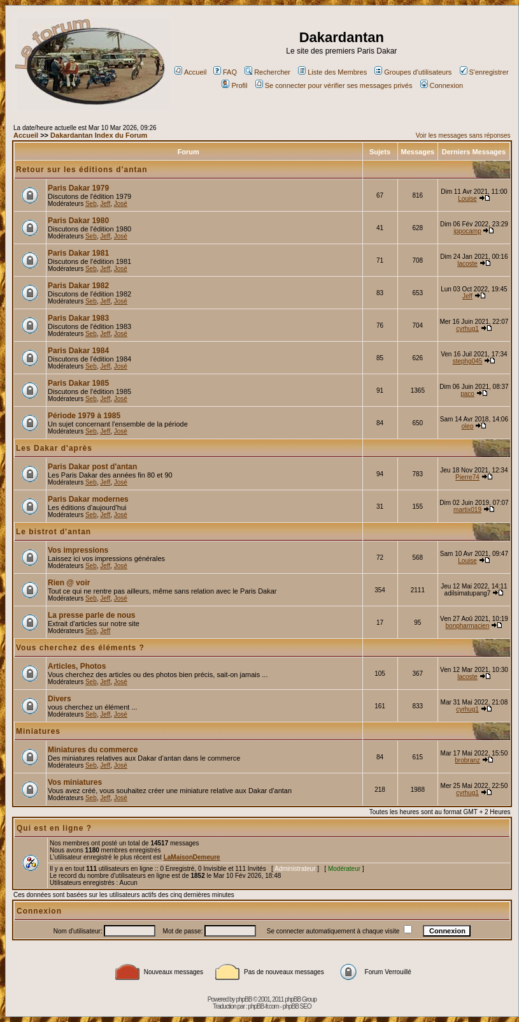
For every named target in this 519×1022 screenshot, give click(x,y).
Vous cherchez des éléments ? (80, 647)
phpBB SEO (297, 1006)
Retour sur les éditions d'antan (82, 169)
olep (468, 426)
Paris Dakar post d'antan (92, 466)
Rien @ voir (69, 582)
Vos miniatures (75, 782)
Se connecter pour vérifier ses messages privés (334, 85)
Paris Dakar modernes (88, 499)
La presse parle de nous (91, 615)
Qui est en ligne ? (54, 828)
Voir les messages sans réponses (463, 135)
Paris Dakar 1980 (78, 220)
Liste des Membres (332, 72)
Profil (234, 85)
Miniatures (38, 731)
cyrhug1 (467, 328)
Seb (91, 203)
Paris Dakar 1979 (78, 188)
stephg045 (468, 361)
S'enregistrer (484, 72)
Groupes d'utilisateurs (412, 72)
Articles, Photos (77, 666)
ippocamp (467, 231)
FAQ (225, 72)
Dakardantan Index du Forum (98, 135)
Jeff (105, 203)
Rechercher (267, 72)
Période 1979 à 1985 (84, 415)
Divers (59, 698)
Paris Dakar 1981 (78, 253)
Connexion (442, 85)
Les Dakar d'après (54, 448)
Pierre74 (467, 477)
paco (467, 393)
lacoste (467, 263)
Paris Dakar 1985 (78, 383)
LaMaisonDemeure (192, 857)
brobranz (467, 760)
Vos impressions (78, 550)
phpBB (244, 999)
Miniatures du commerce (93, 749)
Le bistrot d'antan (53, 531)
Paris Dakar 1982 (78, 285)
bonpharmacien (468, 625)
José (120, 203)
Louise (467, 198)
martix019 (467, 509)
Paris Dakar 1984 (78, 350)
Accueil (190, 72)
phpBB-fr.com (263, 1006)
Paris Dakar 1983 (78, 318)
